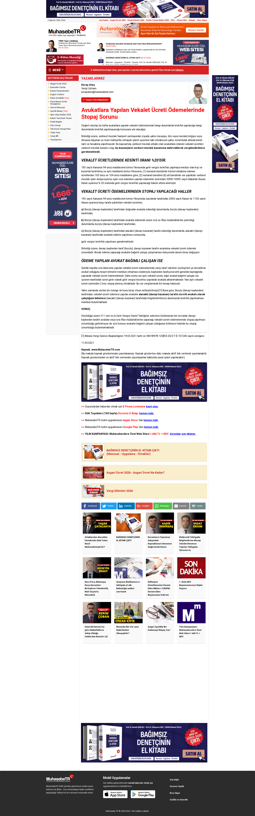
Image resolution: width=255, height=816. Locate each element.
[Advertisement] (62, 284)
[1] (160, 290)
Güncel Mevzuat (57, 107)
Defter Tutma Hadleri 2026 (157, 20)
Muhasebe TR (112, 811)
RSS (173, 20)
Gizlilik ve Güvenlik (179, 800)
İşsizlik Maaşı (59, 111)
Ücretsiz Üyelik (177, 786)
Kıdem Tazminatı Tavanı (61, 118)
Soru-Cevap (55, 125)
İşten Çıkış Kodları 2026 (60, 115)
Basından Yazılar (58, 87)
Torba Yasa (55, 132)
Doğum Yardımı (57, 94)
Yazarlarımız (56, 140)
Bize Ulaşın (202, 20)
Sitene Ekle (182, 20)
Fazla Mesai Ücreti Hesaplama (58, 103)
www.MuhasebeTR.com (105, 349)
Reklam (192, 20)
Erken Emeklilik (59, 98)
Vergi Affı (54, 136)
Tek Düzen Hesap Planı (60, 129)
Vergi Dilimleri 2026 (136, 20)
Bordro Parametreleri (59, 91)
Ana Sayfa (103, 20)
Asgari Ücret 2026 (117, 20)
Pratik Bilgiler (56, 122)
